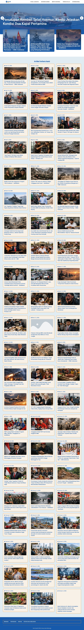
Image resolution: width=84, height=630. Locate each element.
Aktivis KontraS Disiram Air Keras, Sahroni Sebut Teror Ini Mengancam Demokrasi (67, 308)
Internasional (76, 1)
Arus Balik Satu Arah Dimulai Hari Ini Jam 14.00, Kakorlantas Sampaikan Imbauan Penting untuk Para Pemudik (42, 232)
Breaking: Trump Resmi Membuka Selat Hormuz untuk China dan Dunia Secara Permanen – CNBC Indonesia (14, 47)
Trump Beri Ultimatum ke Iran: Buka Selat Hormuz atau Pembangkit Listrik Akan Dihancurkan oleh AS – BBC (15, 257)
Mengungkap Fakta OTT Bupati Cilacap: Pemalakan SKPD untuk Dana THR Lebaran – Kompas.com (41, 308)
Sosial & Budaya (34, 1)
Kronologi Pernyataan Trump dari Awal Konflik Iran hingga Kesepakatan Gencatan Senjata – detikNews (68, 107)
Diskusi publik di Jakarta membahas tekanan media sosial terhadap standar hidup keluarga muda (41, 558)
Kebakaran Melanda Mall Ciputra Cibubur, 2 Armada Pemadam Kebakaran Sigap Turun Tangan (15, 532)
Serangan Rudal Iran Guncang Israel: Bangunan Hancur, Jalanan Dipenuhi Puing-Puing (14, 232)
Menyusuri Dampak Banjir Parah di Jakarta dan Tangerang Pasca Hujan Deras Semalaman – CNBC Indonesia (67, 359)
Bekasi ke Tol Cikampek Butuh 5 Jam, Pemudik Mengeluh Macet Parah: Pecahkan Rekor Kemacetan (41, 283)
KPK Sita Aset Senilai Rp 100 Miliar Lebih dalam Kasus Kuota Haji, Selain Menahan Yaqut (15, 334)
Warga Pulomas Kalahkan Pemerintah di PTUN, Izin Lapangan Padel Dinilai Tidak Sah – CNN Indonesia (68, 458)
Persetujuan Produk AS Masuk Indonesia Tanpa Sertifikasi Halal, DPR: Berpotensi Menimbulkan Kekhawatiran (42, 482)
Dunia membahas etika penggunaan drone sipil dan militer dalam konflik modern (13, 558)
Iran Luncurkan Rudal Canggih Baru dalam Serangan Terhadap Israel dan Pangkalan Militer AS (14, 384)
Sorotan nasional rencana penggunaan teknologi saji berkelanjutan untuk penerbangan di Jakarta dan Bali (41, 583)
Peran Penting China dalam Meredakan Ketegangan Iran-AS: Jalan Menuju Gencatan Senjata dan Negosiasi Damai (68, 82)
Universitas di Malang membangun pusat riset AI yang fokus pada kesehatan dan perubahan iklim (68, 558)
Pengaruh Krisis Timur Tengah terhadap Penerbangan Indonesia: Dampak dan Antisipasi (68, 408)
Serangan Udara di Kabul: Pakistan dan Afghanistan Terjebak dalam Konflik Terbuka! (68, 433)
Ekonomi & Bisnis (45, 1)
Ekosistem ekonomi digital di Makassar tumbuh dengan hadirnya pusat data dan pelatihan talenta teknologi (68, 532)
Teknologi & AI (66, 1)
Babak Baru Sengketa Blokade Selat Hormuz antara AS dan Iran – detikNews (68, 46)
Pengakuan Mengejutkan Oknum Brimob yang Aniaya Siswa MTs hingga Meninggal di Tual (41, 458)
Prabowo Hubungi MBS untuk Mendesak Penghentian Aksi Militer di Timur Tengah (41, 334)
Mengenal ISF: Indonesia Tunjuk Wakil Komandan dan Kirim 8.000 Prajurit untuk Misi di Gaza (15, 507)
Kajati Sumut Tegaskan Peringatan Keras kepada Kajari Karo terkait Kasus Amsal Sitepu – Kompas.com (42, 156)
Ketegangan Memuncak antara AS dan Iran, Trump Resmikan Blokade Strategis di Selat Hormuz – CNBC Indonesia (15, 82)
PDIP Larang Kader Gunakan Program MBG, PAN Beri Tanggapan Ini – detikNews (14, 433)
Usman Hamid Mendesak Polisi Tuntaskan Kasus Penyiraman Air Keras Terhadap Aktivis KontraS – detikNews (14, 283)
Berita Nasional (56, 1)
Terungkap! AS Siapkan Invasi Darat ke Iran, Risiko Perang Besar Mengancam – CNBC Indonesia (68, 183)
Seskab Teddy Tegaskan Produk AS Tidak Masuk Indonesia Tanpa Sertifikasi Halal (15, 482)
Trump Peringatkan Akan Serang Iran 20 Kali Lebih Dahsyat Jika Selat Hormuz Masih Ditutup (15, 359)
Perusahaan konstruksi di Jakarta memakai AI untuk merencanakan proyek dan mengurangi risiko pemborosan (42, 608)
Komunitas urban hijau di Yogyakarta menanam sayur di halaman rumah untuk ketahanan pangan (15, 608)
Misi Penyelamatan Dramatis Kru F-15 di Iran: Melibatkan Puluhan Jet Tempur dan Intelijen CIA (42, 132)
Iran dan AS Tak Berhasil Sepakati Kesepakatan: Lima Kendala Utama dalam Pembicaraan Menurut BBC (42, 82)
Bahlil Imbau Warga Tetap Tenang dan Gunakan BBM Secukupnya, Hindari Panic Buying (42, 208)
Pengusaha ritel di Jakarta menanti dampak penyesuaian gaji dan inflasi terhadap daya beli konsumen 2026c (14, 583)
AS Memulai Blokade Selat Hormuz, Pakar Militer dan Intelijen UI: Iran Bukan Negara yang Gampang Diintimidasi (41, 47)
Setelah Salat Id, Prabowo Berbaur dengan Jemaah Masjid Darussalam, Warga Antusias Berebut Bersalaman (40, 257)
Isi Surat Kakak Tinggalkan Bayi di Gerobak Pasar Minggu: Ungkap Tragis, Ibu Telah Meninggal (68, 384)
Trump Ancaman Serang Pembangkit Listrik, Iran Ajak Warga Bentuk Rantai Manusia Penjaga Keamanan (14, 132)
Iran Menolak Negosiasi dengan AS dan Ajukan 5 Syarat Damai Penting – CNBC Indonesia (68, 208)
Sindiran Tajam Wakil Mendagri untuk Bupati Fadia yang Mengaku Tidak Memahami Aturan (41, 384)
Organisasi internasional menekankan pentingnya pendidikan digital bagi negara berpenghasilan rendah (68, 583)
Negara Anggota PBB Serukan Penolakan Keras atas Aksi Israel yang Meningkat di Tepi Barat (68, 507)
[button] (2, 18)
